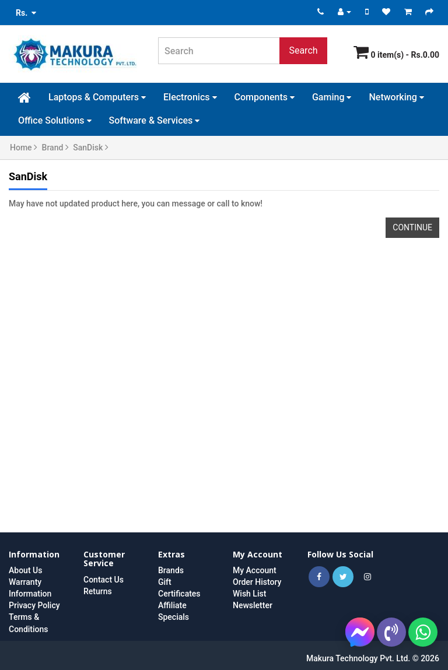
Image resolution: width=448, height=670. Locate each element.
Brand (55, 147)
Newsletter (252, 605)
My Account (254, 570)
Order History (257, 582)
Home (23, 147)
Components (265, 97)
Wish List (249, 593)
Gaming (332, 97)
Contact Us (103, 579)
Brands (171, 570)
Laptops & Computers (97, 97)
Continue (412, 227)
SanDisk (90, 147)
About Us (25, 570)
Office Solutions (55, 120)
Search (303, 50)
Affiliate (172, 605)
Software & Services (154, 120)
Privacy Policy (34, 605)
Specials (173, 617)
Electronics (189, 97)
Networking (396, 97)
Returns (97, 591)
